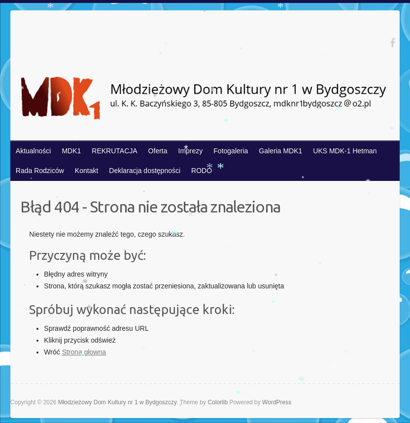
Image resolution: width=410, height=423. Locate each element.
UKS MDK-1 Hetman (344, 151)
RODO (201, 171)
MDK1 (71, 151)
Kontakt (86, 171)
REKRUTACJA (114, 151)
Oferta (158, 151)
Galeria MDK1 (280, 151)
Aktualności (33, 151)
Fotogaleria (230, 151)
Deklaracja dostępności (144, 171)
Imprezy (190, 151)
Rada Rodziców (40, 171)
